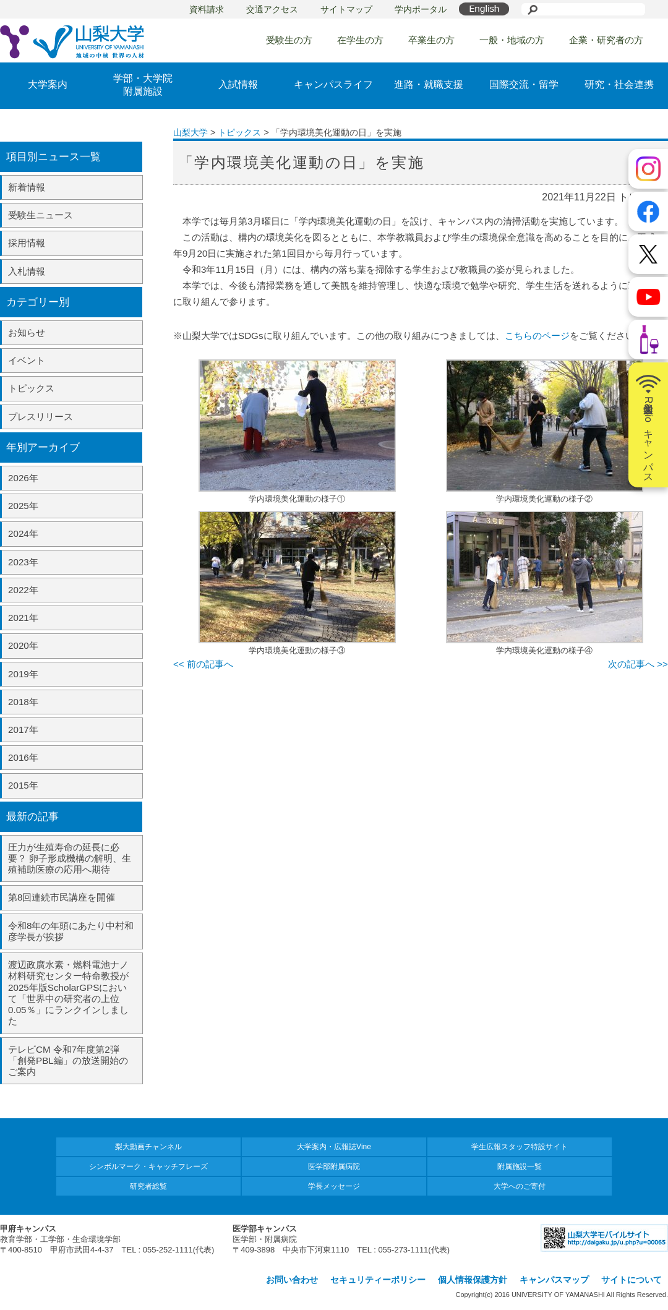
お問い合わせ (292, 1280)
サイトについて (631, 1280)
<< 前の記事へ (203, 664)
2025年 (23, 505)
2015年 (23, 785)
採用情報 (26, 243)
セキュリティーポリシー (378, 1280)
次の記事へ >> (638, 664)
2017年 (23, 729)
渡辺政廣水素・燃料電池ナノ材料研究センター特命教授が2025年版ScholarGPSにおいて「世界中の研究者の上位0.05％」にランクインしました (68, 992)
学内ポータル (421, 9)
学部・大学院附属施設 (143, 84)
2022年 (23, 589)
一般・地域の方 (511, 40)
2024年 (23, 533)
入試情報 (238, 84)
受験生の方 (289, 40)
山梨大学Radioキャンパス (648, 425)
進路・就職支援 (428, 84)
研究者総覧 (148, 1186)
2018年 (23, 701)
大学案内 (47, 84)
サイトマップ (346, 9)
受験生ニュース (40, 215)
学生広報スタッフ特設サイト (519, 1146)
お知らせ (26, 332)
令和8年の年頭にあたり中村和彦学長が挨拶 (71, 931)
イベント (26, 360)
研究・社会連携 (619, 84)
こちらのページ (537, 335)
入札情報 (26, 271)
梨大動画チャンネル (148, 1146)
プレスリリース (40, 416)
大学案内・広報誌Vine (334, 1146)
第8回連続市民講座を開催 (61, 897)
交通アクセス (272, 9)
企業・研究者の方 (606, 40)
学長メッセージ (334, 1186)
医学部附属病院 (334, 1166)
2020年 (23, 645)
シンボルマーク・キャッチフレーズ (148, 1166)
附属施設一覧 (519, 1166)
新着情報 (26, 187)
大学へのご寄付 (520, 1186)
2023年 (23, 562)
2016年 (23, 757)
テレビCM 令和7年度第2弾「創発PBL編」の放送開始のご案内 (68, 1060)
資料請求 (206, 9)
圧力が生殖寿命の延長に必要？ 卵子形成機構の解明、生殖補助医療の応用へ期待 (69, 858)
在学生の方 (360, 40)
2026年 (23, 478)
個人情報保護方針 (472, 1280)
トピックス (31, 388)
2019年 (23, 674)
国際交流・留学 (524, 84)
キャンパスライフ (333, 84)
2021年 (23, 617)
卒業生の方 (431, 40)
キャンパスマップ (554, 1280)
